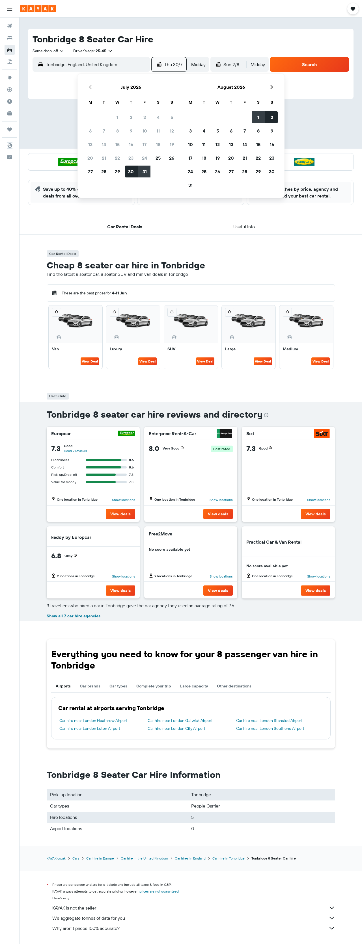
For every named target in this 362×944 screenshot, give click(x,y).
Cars (75, 858)
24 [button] (144, 158)
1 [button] (117, 117)
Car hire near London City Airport (176, 728)
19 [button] (172, 144)
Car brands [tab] (90, 686)
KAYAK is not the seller (193, 907)
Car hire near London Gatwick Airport (180, 720)
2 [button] (131, 117)
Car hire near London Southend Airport (270, 728)
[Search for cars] (9, 49)
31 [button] (145, 171)
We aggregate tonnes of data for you (193, 918)
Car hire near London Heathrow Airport (93, 720)
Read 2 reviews (75, 451)
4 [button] (158, 117)
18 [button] (158, 144)
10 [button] (144, 131)
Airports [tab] (63, 686)
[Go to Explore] (9, 77)
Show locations (123, 500)
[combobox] (48, 51)
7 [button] (104, 131)
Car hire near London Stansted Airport (269, 720)
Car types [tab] (118, 686)
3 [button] (144, 117)
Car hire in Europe (100, 858)
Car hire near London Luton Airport (89, 728)
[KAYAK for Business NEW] (9, 113)
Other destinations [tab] (234, 686)
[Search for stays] (9, 38)
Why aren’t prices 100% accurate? (193, 928)
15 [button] (117, 144)
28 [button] (103, 171)
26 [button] (171, 158)
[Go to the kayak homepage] (38, 8)
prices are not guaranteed (159, 891)
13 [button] (90, 144)
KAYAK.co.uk (56, 858)
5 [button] (172, 117)
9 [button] (131, 131)
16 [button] (131, 144)
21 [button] (104, 158)
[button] (9, 9)
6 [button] (90, 131)
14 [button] (104, 144)
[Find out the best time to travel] (9, 101)
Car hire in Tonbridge (228, 858)
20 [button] (90, 158)
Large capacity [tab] (194, 686)
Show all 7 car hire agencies (73, 616)
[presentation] (266, 415)
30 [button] (131, 171)
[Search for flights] (9, 26)
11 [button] (158, 131)
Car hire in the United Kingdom (144, 858)
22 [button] (117, 158)
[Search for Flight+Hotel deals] (9, 61)
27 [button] (90, 171)
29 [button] (117, 171)
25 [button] (158, 158)
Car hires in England (190, 858)
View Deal (90, 361)
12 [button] (172, 131)
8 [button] (117, 131)
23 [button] (130, 158)
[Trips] (9, 129)
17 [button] (144, 144)
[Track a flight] (9, 89)
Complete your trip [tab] (153, 686)
